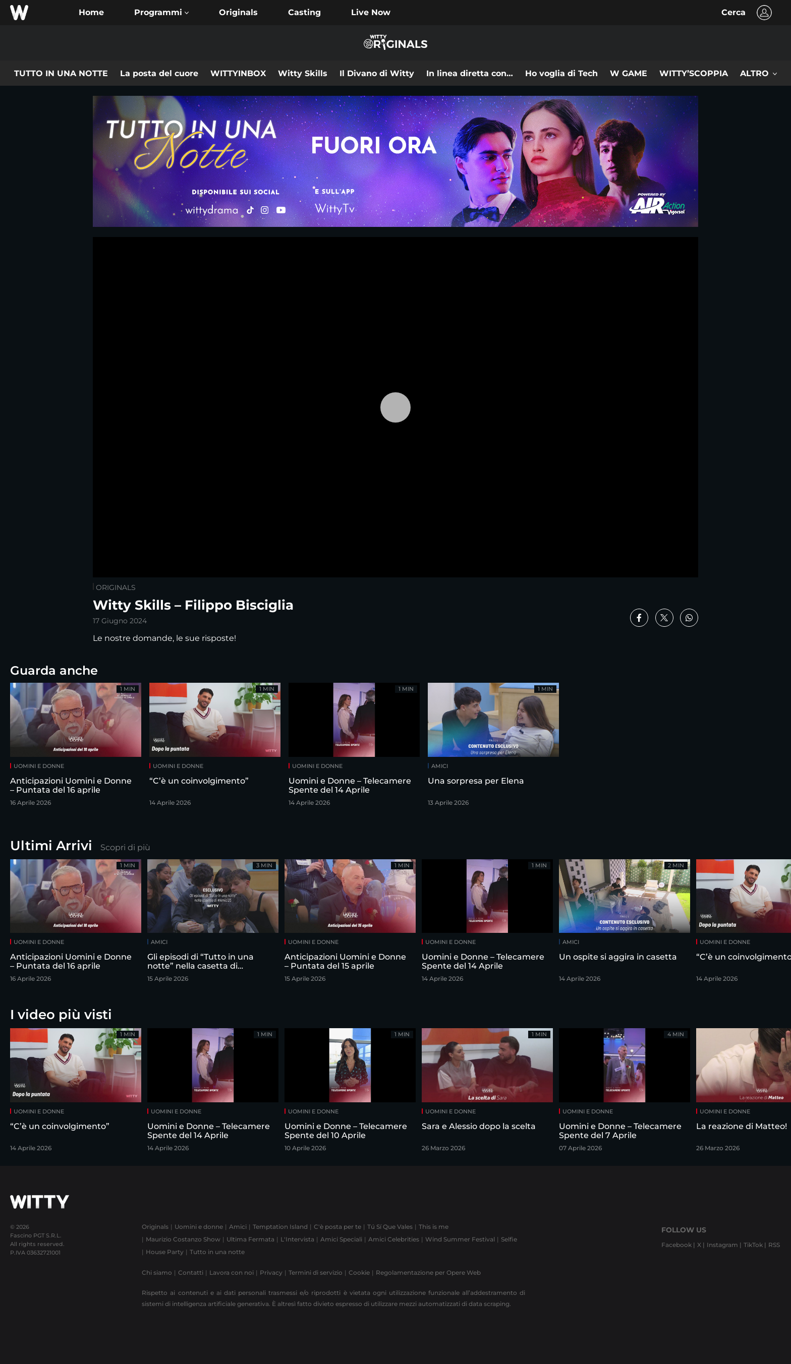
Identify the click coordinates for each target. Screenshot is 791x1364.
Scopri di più (125, 847)
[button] (161, 13)
